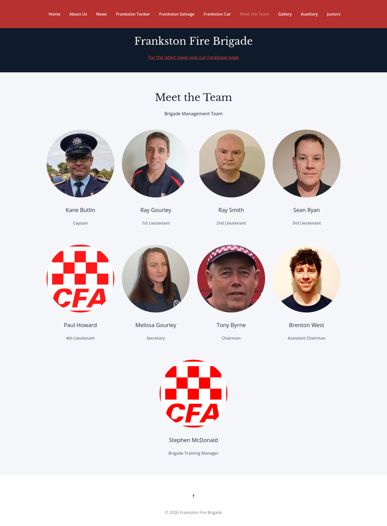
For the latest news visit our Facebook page (193, 57)
